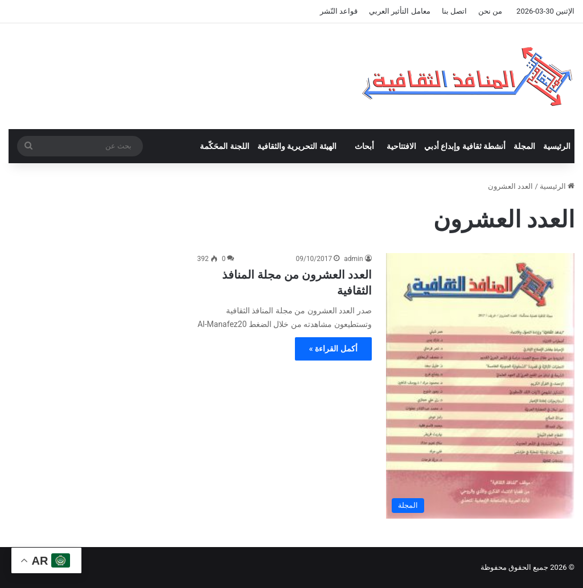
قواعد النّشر (339, 11)
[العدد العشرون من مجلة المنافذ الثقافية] (480, 386)
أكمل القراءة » (333, 348)
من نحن (490, 11)
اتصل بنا (454, 11)
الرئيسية (556, 146)
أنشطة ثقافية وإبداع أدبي (465, 146)
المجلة (524, 146)
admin (353, 259)
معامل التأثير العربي (399, 11)
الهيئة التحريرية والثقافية (296, 146)
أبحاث (364, 146)
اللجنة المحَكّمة (224, 146)
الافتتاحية (401, 146)
